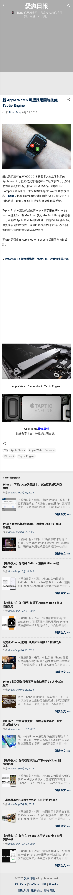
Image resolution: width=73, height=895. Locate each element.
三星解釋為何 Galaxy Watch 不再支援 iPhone (29, 799)
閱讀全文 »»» (63, 514)
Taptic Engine (26, 456)
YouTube (33, 884)
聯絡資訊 (49, 890)
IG (21, 884)
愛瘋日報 (36, 6)
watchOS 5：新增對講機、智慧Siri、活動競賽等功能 (37, 259)
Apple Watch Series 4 (42, 450)
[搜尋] (69, 6)
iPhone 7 (11, 195)
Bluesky (53, 884)
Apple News (17, 450)
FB (16, 884)
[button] (69, 99)
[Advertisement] (36, 56)
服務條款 (36, 890)
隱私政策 (23, 890)
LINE (43, 884)
